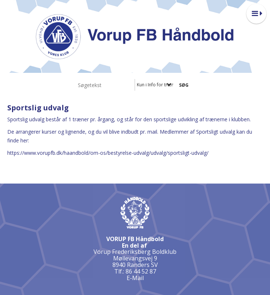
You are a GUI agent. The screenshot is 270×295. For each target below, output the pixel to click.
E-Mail (135, 278)
